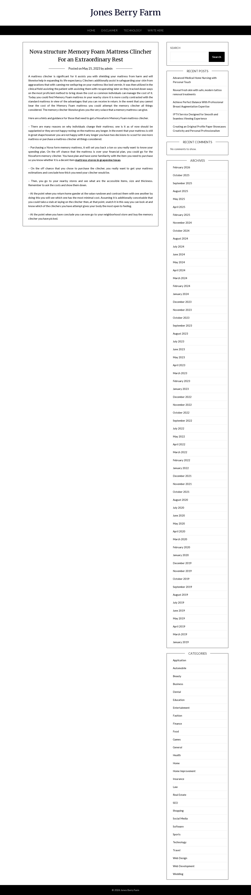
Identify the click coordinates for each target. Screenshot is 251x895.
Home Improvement (184, 771)
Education (179, 699)
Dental (177, 691)
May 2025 (179, 198)
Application (179, 660)
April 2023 (179, 365)
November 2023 (182, 309)
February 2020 (181, 547)
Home (91, 30)
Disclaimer (109, 30)
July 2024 (178, 246)
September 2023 (182, 325)
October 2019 (181, 578)
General (177, 747)
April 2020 (179, 531)
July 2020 (178, 507)
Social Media (180, 818)
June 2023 (179, 349)
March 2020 (180, 539)
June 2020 (179, 515)
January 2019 (181, 642)
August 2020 (180, 499)
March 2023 (180, 373)
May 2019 (179, 618)
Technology (133, 30)
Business (178, 684)
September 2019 (182, 586)
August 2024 (180, 238)
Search (175, 47)
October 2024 (181, 230)
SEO (175, 802)
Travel (176, 850)
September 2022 (182, 420)
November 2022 (182, 404)
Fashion (177, 715)
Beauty (177, 676)
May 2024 (179, 262)
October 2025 (181, 175)
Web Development (183, 866)
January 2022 (181, 468)
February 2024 (181, 285)
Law (175, 786)
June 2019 (179, 610)
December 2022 (182, 396)
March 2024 (180, 278)
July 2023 (178, 341)
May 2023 (179, 357)
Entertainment (181, 707)
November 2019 (182, 570)
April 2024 (179, 270)
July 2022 (178, 428)
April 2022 (179, 444)
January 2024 (181, 293)
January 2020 (181, 555)
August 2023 (180, 333)
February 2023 (181, 381)
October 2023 (181, 317)
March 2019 (180, 634)
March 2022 (180, 452)
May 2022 (179, 436)
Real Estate (179, 794)
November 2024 (182, 222)
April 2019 (179, 626)
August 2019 (180, 594)
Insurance (178, 778)
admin (108, 68)
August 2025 (180, 191)
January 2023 (181, 388)
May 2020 (179, 523)
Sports (177, 834)
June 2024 (179, 254)
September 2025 (182, 183)
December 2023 (182, 301)
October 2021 (181, 491)
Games (177, 739)
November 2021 (182, 483)
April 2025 (179, 206)
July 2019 (178, 602)
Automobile (179, 668)
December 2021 (182, 475)
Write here (156, 30)
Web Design (180, 858)
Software (178, 826)
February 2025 (181, 214)
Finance (177, 723)
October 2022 (181, 412)
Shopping (178, 810)
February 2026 (181, 167)
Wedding (178, 873)
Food (176, 731)
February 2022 (181, 460)
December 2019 (182, 563)
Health (177, 755)
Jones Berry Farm (125, 12)
